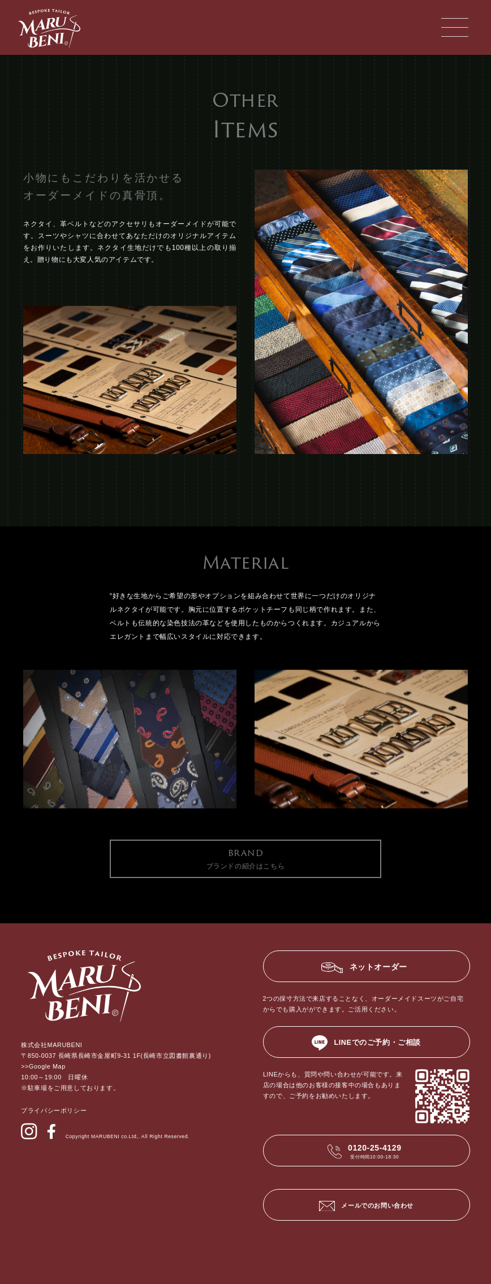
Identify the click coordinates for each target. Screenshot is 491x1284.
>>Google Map (43, 1066)
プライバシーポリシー (54, 1110)
